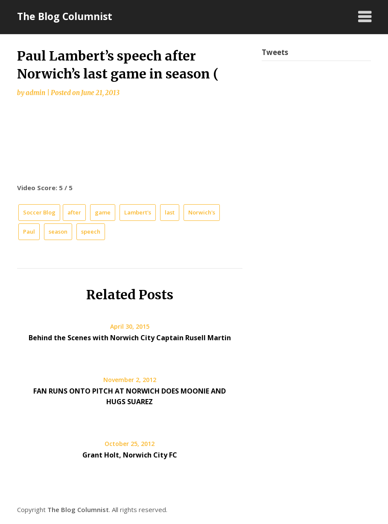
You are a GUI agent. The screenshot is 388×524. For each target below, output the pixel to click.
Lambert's (137, 212)
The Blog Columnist (64, 16)
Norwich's (201, 212)
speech (90, 231)
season (58, 231)
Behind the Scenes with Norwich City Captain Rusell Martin (130, 337)
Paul (29, 231)
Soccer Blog (39, 212)
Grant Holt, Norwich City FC (129, 455)
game (103, 212)
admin (35, 93)
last (170, 212)
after (74, 212)
